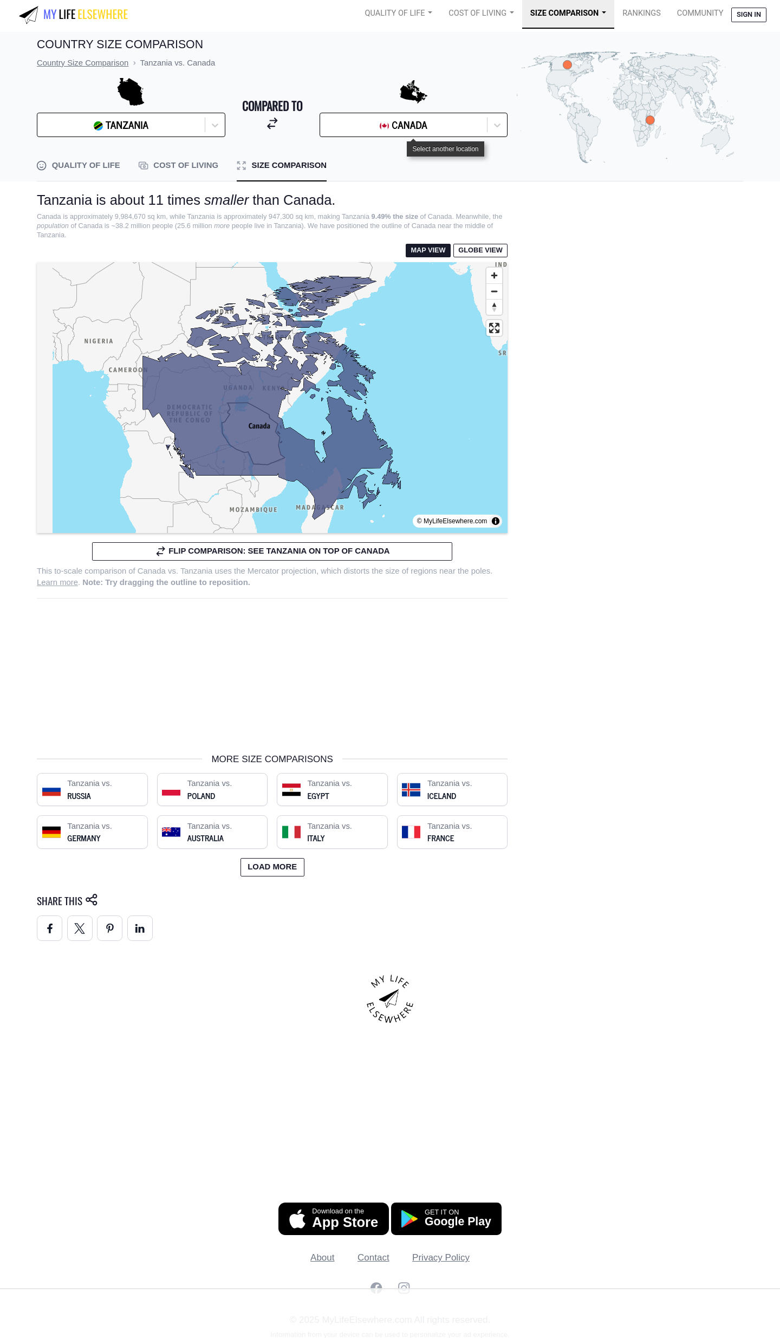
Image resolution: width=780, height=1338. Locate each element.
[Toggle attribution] (495, 521)
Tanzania (196, 571)
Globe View (480, 250)
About (322, 1257)
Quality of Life (395, 13)
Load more (272, 866)
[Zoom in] (494, 275)
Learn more (57, 582)
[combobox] (70, 125)
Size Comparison (564, 13)
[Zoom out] (494, 291)
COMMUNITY (700, 13)
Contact (373, 1257)
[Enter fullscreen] (494, 328)
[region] (272, 397)
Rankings (641, 13)
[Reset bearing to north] (494, 307)
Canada (152, 571)
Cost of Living (477, 13)
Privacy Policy (441, 1257)
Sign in (749, 14)
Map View (428, 250)
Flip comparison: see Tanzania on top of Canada (272, 551)
